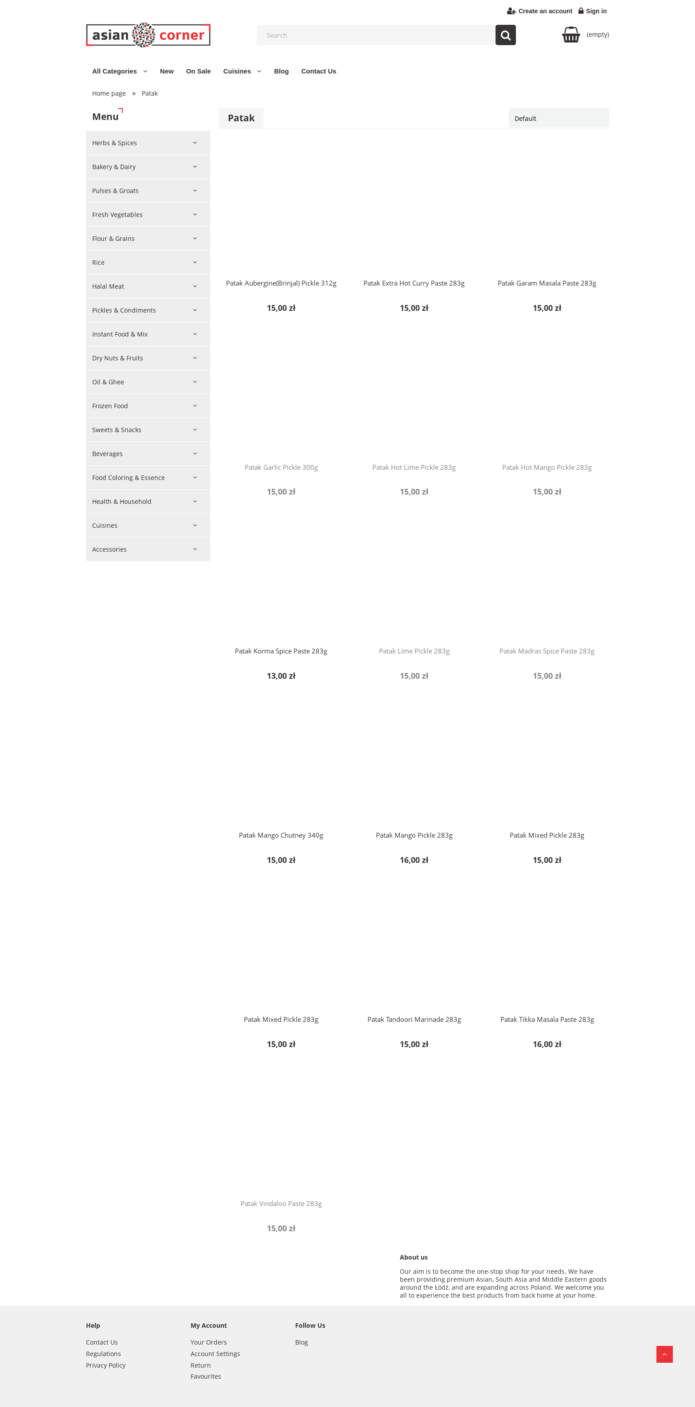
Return (201, 1365)
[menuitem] (120, 71)
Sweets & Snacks (116, 429)
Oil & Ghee (108, 382)
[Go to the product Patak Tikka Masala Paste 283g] (547, 947)
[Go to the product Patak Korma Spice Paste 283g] (281, 578)
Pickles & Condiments (124, 310)
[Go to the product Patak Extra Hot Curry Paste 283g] (414, 210)
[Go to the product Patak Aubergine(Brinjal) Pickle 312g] (281, 210)
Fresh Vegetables (117, 214)
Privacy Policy (105, 1365)
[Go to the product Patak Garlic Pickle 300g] (281, 395)
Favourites (206, 1376)
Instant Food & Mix (120, 334)
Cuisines (104, 525)
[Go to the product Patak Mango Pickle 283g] (414, 762)
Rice (98, 262)
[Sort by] (559, 118)
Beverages (107, 453)
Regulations (103, 1353)
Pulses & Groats (115, 190)
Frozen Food (110, 406)
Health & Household (122, 501)
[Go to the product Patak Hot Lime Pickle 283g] (414, 395)
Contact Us (102, 1342)
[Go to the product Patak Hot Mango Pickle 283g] (547, 395)
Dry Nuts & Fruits (117, 358)
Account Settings (215, 1353)
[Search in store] (388, 35)
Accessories (109, 549)
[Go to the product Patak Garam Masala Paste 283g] (547, 210)
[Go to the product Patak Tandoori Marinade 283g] (414, 947)
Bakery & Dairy (114, 166)
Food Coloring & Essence (128, 477)
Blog (301, 1342)
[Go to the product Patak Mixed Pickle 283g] (547, 762)
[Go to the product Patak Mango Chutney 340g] (281, 762)
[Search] (506, 35)
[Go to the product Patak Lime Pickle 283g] (414, 578)
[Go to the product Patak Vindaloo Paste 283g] (281, 1131)
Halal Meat (108, 286)
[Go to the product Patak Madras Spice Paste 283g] (547, 578)
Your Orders (209, 1342)
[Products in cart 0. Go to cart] (585, 34)
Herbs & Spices (114, 143)
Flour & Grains (113, 238)
